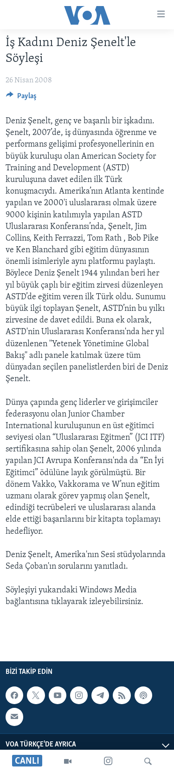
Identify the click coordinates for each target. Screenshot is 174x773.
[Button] (21, 98)
